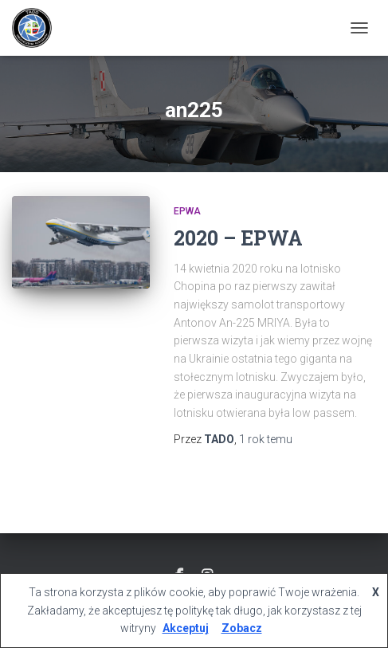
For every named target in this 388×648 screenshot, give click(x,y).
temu (265, 439)
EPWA (187, 211)
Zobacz (241, 628)
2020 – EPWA (238, 238)
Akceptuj (186, 628)
